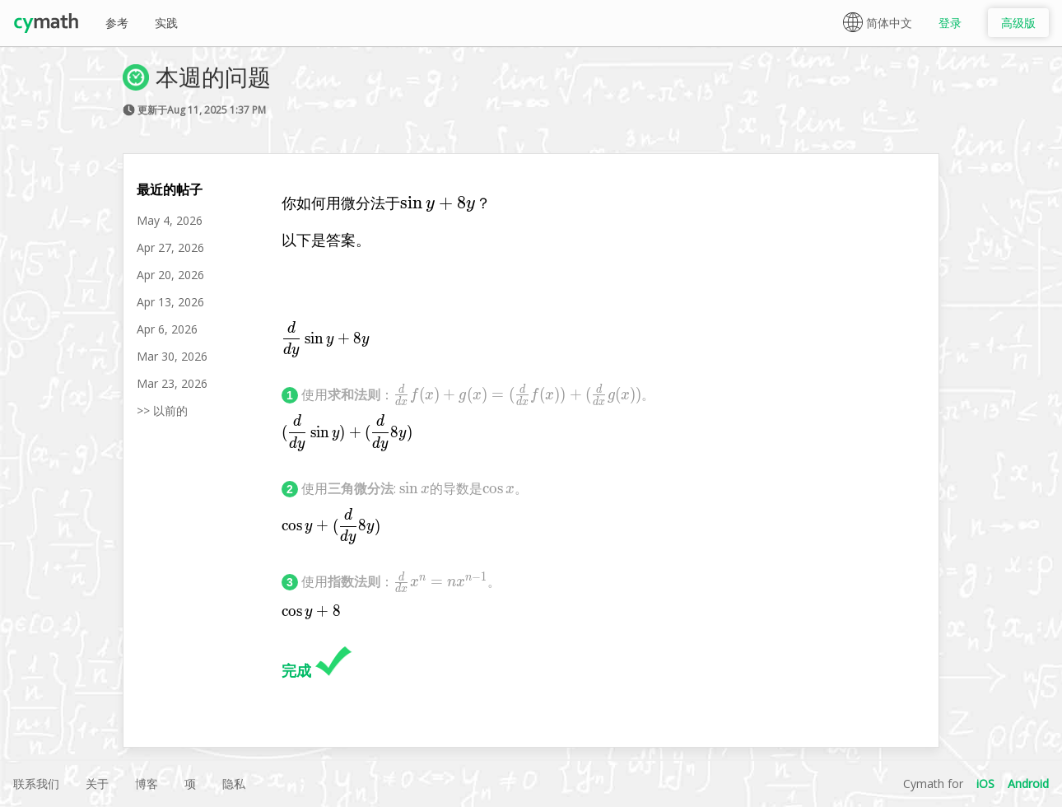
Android (1028, 783)
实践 (166, 22)
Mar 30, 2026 (172, 356)
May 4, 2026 (170, 220)
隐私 (233, 783)
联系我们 (36, 783)
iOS (985, 783)
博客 (146, 783)
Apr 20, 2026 (170, 274)
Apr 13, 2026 (170, 302)
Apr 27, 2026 (170, 247)
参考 (116, 22)
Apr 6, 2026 (167, 329)
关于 (97, 783)
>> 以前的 (162, 410)
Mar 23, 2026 (172, 383)
